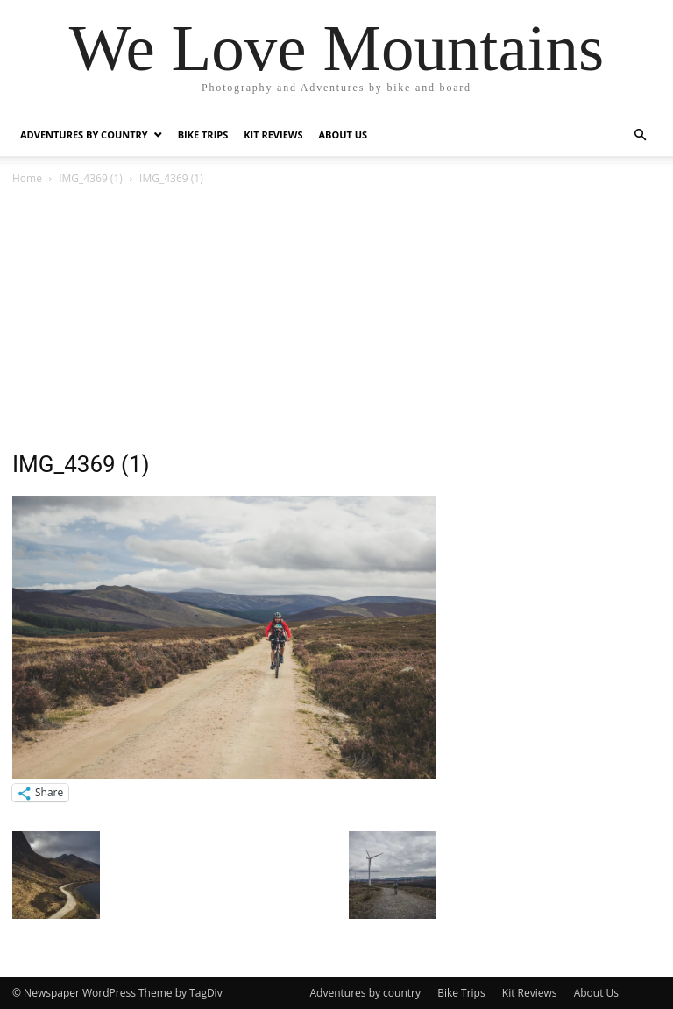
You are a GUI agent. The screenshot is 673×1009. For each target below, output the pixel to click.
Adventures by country (84, 134)
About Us (343, 134)
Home (27, 178)
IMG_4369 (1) (91, 178)
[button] (640, 135)
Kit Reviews (273, 134)
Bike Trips (203, 134)
